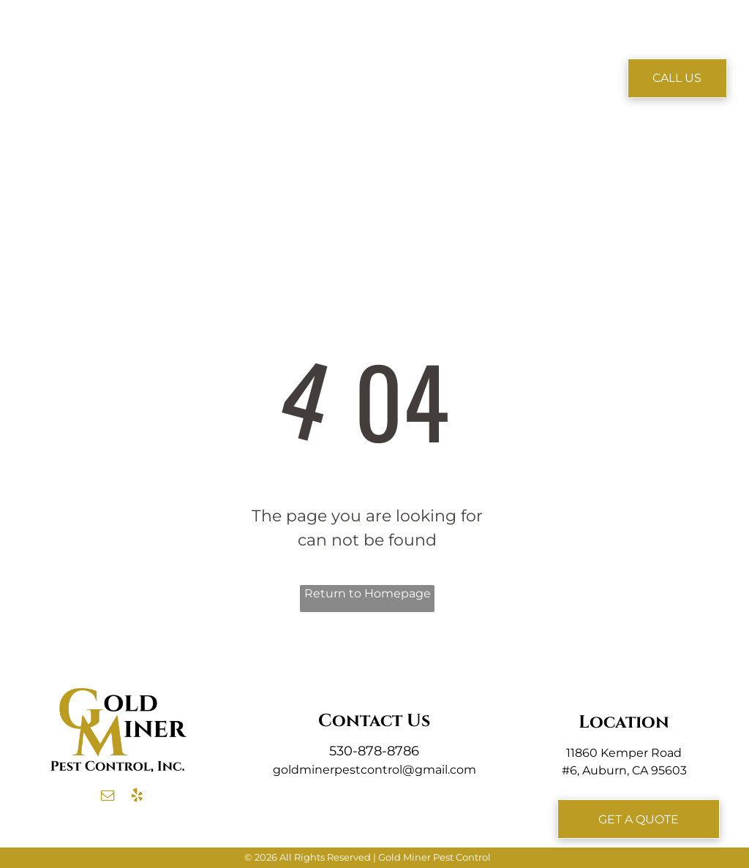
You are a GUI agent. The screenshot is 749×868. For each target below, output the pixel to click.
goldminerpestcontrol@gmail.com (374, 770)
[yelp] (137, 797)
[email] (107, 797)
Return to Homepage (367, 593)
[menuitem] (212, 56)
